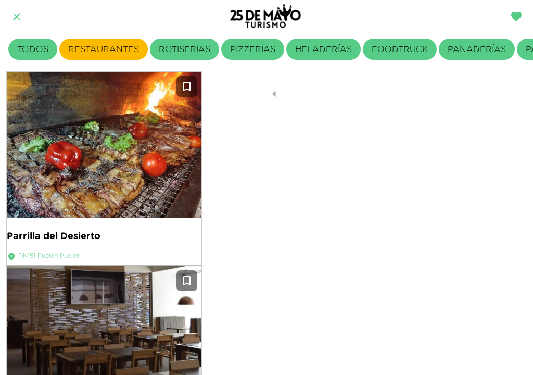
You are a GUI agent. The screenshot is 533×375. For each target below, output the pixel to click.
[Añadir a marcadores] (186, 86)
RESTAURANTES (103, 49)
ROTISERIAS (184, 49)
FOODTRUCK (400, 49)
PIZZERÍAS (252, 49)
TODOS (32, 49)
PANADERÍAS (477, 49)
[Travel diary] (516, 16)
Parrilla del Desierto (53, 235)
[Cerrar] (16, 16)
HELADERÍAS (323, 49)
